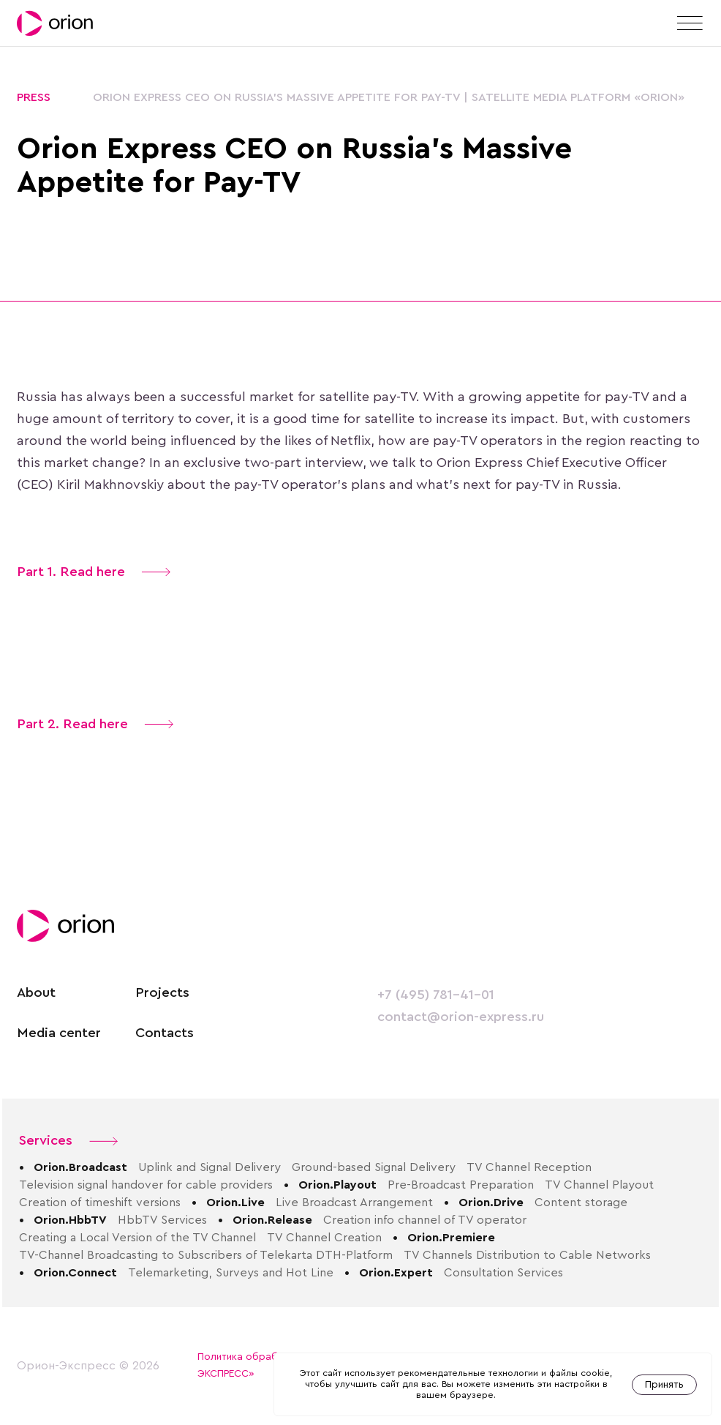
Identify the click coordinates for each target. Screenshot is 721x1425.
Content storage (581, 1202)
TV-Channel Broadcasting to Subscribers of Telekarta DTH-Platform (206, 1255)
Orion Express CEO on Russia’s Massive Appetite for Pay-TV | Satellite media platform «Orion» (388, 97)
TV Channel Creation (324, 1237)
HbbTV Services (162, 1220)
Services (68, 1141)
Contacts (164, 1033)
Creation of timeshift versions (100, 1202)
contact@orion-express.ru (460, 1017)
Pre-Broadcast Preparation (461, 1185)
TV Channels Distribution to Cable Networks (527, 1255)
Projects (162, 993)
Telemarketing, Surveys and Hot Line (230, 1273)
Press (33, 97)
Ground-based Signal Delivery (374, 1167)
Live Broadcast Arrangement (354, 1202)
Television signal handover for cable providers (146, 1185)
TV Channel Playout (599, 1185)
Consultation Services (503, 1273)
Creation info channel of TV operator (424, 1220)
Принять (664, 1385)
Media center (59, 1033)
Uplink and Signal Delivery (209, 1167)
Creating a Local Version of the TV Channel (137, 1237)
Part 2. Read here (95, 724)
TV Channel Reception (529, 1167)
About (36, 993)
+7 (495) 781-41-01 (435, 995)
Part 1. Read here (93, 572)
